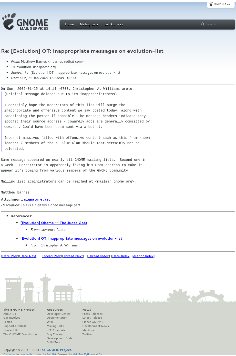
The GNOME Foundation (20, 334)
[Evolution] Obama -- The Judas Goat (54, 222)
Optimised (9, 354)
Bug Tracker (55, 334)
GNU (101, 354)
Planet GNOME (92, 322)
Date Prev (10, 255)
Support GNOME (15, 326)
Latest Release (92, 317)
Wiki (50, 322)
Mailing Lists (89, 24)
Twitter (87, 334)
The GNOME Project (19, 309)
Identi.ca (88, 330)
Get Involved (12, 317)
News (86, 309)
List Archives (113, 24)
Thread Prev (51, 255)
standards (26, 354)
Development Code (59, 338)
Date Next (28, 255)
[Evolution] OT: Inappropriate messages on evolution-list (71, 238)
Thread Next (73, 255)
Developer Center (58, 313)
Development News (95, 326)
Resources (55, 309)
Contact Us (11, 330)
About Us (9, 313)
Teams (7, 322)
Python (88, 354)
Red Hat (51, 354)
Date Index (121, 255)
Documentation (57, 317)
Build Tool (53, 342)
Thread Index (98, 255)
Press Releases (92, 313)
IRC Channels (56, 330)
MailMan (77, 354)
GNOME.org (223, 4)
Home (69, 24)
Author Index (143, 255)
